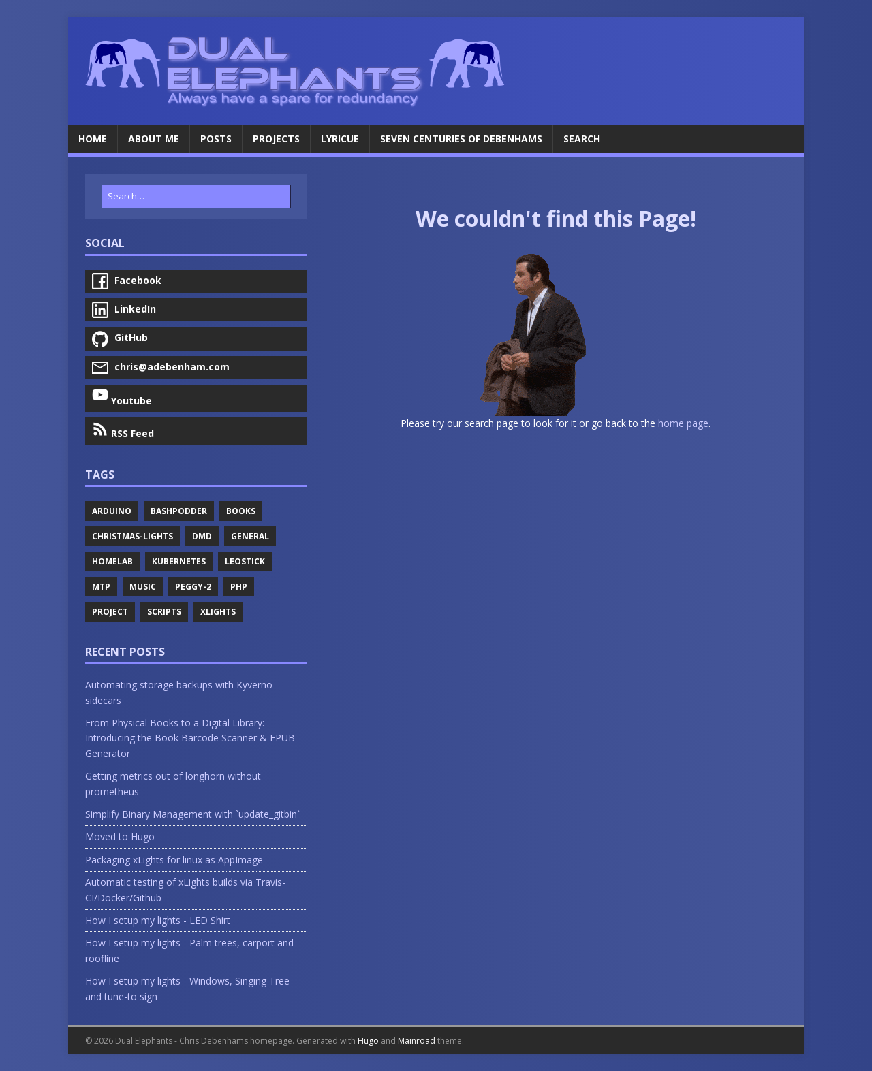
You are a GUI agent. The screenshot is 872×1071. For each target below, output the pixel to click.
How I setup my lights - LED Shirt (157, 920)
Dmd (202, 536)
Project (110, 612)
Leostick (245, 561)
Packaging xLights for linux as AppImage (174, 859)
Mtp (101, 586)
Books (240, 511)
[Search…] (196, 196)
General (250, 536)
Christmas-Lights (132, 536)
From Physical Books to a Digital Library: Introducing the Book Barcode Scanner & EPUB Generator (190, 738)
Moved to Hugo (120, 836)
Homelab (112, 561)
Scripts (164, 612)
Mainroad (416, 1040)
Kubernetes (179, 561)
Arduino (111, 511)
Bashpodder (179, 511)
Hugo (368, 1040)
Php (238, 586)
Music (142, 586)
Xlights (218, 612)
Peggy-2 (193, 586)
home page (683, 423)
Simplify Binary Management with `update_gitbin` (192, 814)
